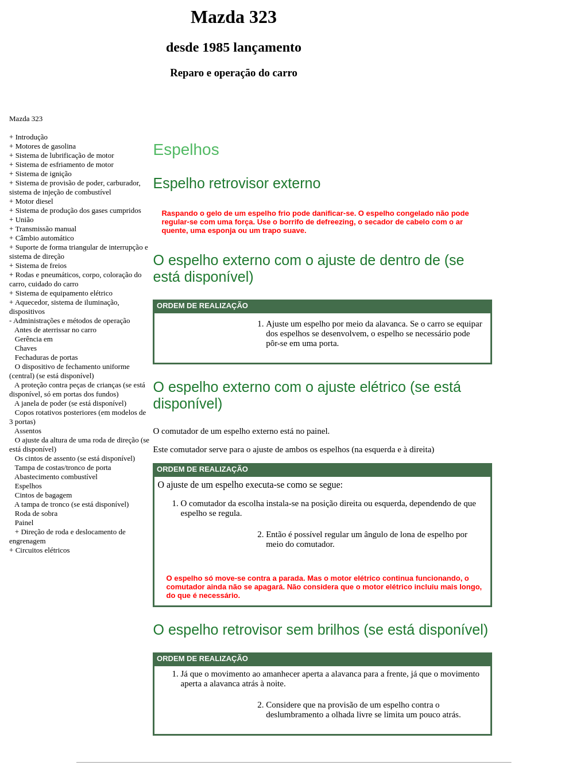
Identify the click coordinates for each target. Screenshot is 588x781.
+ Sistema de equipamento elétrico (61, 293)
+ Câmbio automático (41, 238)
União (25, 219)
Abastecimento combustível (56, 476)
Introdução (32, 137)
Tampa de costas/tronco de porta (63, 467)
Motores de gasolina (46, 146)
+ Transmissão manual (42, 228)
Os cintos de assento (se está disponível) (75, 458)
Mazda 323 (25, 118)
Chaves (26, 348)
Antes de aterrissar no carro (55, 329)
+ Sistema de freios (38, 265)
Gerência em (34, 339)
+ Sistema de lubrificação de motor (61, 155)
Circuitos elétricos (43, 550)
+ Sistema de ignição (40, 173)
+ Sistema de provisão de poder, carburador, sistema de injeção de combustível (75, 187)
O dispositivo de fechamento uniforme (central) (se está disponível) (69, 371)
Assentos (27, 430)
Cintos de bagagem (43, 495)
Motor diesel (34, 201)
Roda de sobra (36, 513)
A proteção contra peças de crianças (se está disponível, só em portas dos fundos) (77, 389)
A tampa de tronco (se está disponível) (71, 504)
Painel (24, 522)
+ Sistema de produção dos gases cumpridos (75, 210)
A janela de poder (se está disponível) (70, 403)
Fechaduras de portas (46, 357)
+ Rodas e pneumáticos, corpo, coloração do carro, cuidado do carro (75, 279)
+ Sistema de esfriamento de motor (61, 164)
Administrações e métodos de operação (71, 320)
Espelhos (28, 485)
